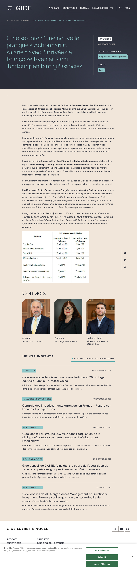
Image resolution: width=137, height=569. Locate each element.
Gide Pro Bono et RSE (50, 543)
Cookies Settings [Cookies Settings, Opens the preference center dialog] (102, 552)
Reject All (102, 559)
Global (84, 8)
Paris (101, 70)
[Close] (133, 558)
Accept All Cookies (102, 566)
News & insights (102, 8)
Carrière (43, 539)
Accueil (10, 20)
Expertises (69, 8)
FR (127, 8)
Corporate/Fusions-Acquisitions (113, 56)
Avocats (54, 8)
